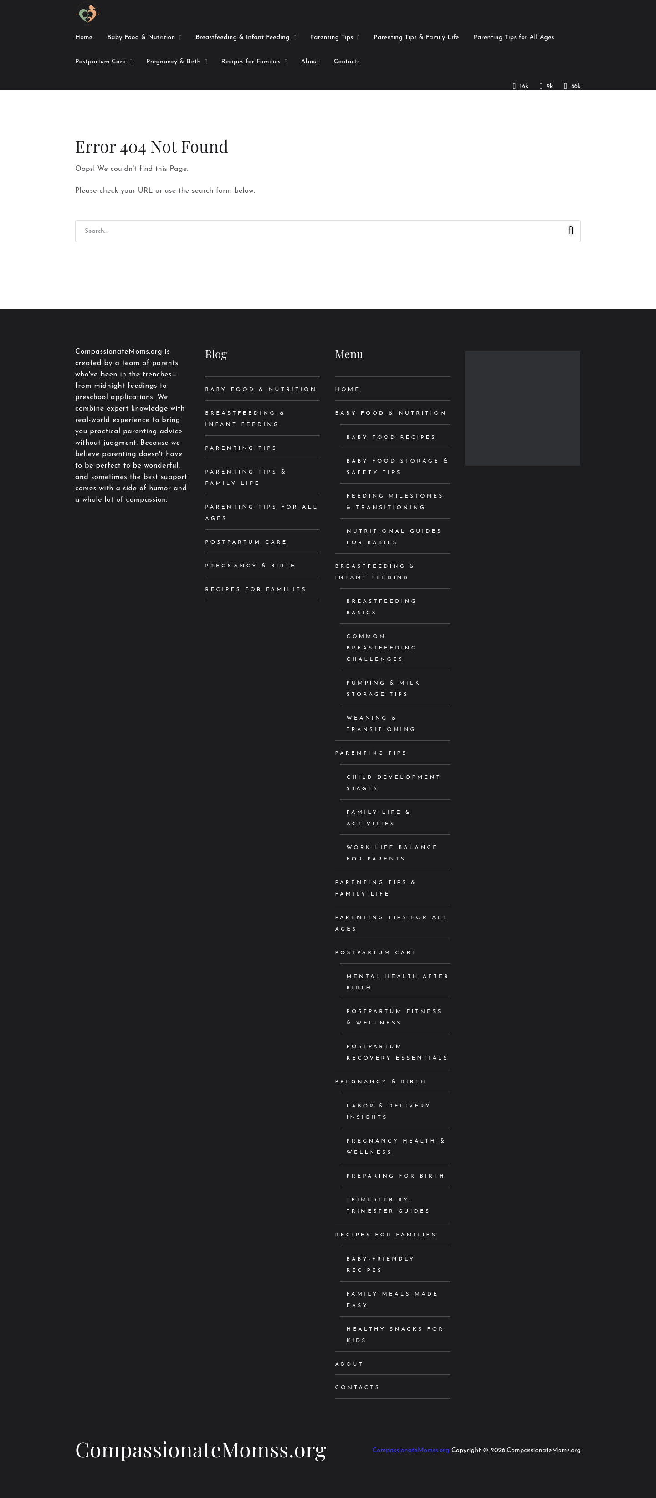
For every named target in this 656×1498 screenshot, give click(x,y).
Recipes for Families (256, 589)
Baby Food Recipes (392, 437)
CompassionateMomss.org (200, 1449)
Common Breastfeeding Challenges (382, 648)
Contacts (357, 1387)
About (349, 1364)
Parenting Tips (241, 448)
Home (348, 389)
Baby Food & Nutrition (261, 389)
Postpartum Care (246, 542)
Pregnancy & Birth (251, 566)
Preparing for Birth (396, 1176)
